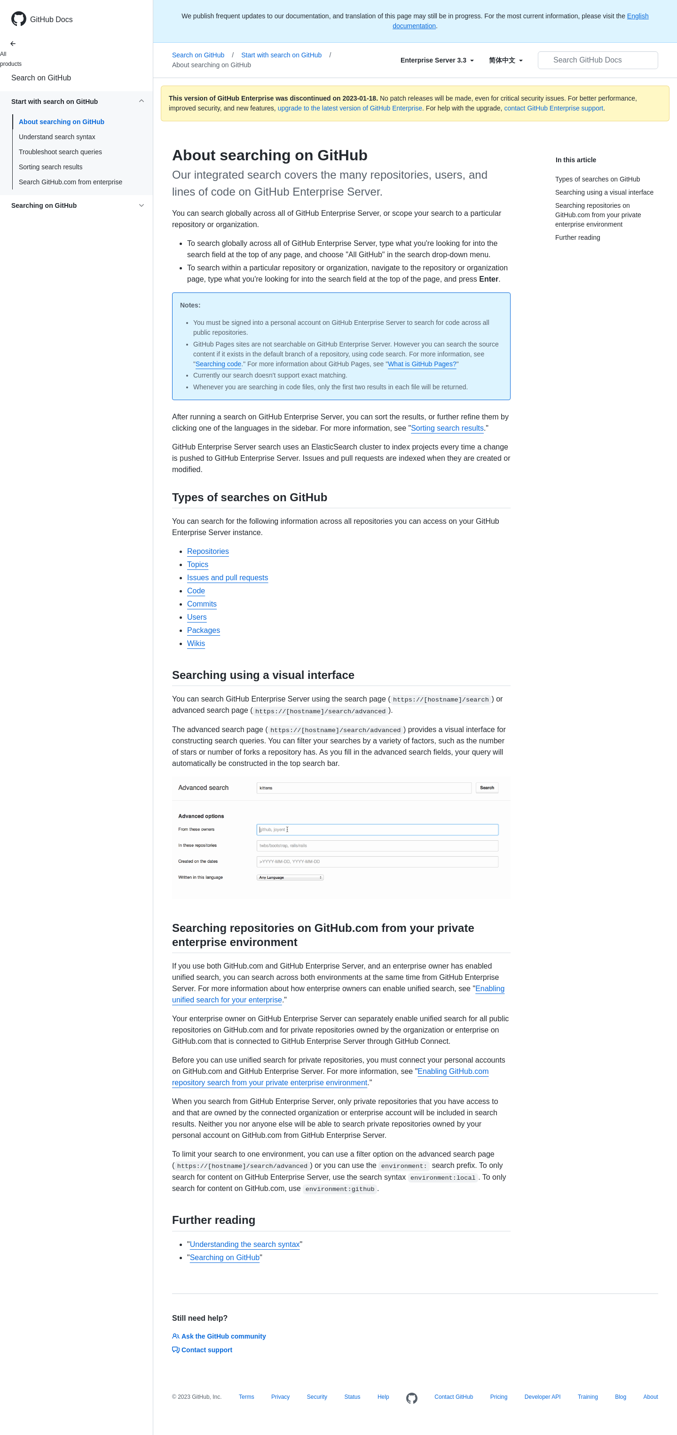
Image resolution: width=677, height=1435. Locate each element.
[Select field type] (437, 60)
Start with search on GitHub (286, 55)
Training (588, 1397)
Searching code (218, 364)
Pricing (499, 1397)
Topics (197, 564)
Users (197, 617)
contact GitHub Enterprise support (553, 108)
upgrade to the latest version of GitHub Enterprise (350, 108)
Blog (620, 1397)
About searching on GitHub (61, 122)
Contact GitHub (453, 1397)
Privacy (280, 1397)
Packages (203, 630)
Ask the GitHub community (219, 1336)
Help (383, 1397)
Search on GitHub (41, 78)
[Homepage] (411, 1399)
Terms (246, 1397)
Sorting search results (50, 167)
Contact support (202, 1350)
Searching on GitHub (225, 1258)
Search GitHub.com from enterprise (70, 182)
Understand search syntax (57, 137)
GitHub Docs (51, 20)
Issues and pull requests (227, 578)
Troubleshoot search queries (60, 152)
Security (317, 1397)
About (651, 1397)
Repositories (208, 551)
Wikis (196, 643)
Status (352, 1397)
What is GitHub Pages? (422, 364)
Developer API (543, 1397)
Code (196, 591)
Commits (202, 604)
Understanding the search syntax (245, 1244)
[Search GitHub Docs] (598, 60)
